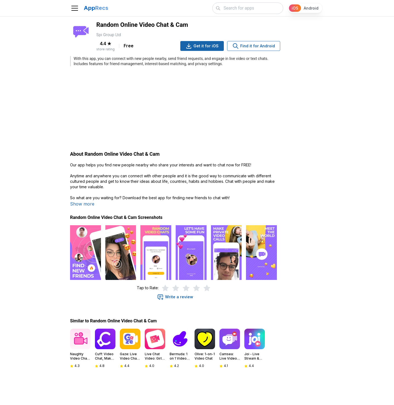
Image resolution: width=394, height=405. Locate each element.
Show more (82, 204)
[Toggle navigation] (74, 8)
